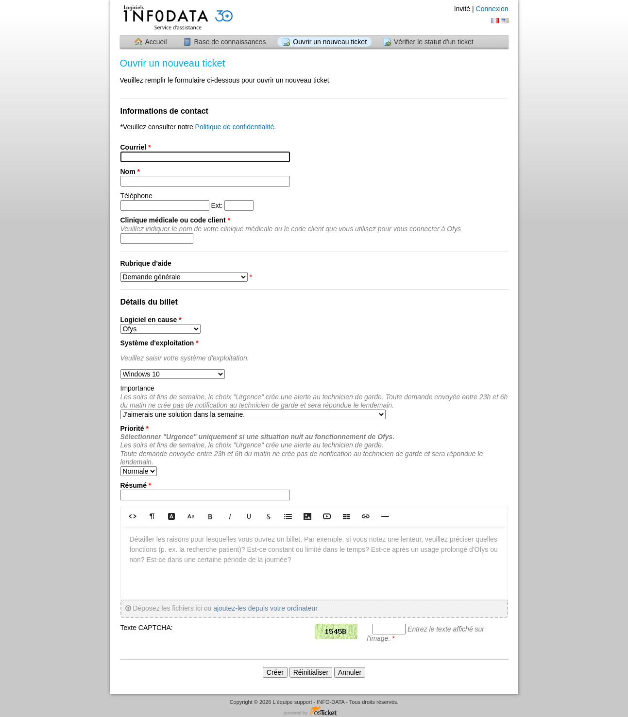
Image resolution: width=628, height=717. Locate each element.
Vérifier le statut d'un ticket (434, 42)
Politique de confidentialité (234, 127)
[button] (132, 516)
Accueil (156, 42)
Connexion (492, 9)
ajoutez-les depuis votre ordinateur (265, 608)
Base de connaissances (230, 42)
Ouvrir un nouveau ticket (330, 42)
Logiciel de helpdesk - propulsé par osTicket (314, 711)
